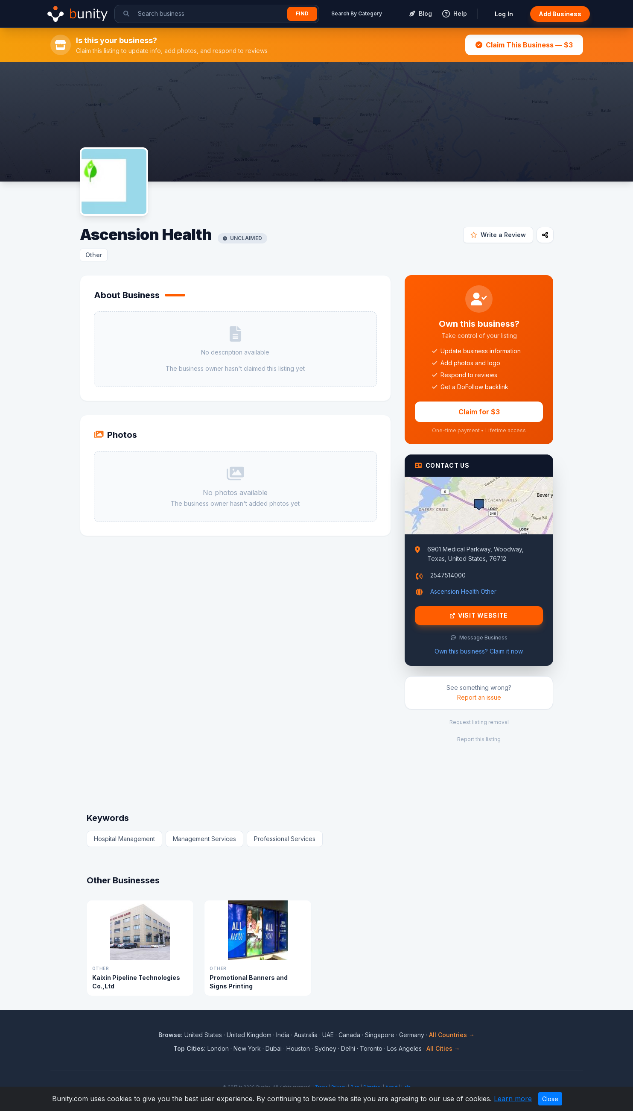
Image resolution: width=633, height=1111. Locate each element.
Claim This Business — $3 (524, 45)
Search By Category (356, 13)
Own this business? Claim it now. (479, 651)
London (218, 1048)
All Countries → (452, 1034)
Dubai (273, 1048)
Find (302, 13)
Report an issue (479, 697)
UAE (328, 1034)
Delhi (348, 1048)
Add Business (560, 14)
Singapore (379, 1034)
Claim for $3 (479, 411)
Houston (298, 1048)
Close (550, 1098)
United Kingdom (249, 1034)
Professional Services (284, 838)
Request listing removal (479, 722)
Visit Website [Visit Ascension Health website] (479, 615)
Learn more (513, 1098)
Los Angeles (404, 1048)
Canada (349, 1034)
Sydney (325, 1048)
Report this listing (479, 739)
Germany (411, 1034)
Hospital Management (124, 838)
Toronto (371, 1048)
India (282, 1034)
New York (247, 1048)
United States (203, 1034)
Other (93, 254)
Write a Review (498, 234)
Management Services (204, 838)
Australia (306, 1034)
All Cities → (443, 1048)
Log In (504, 14)
